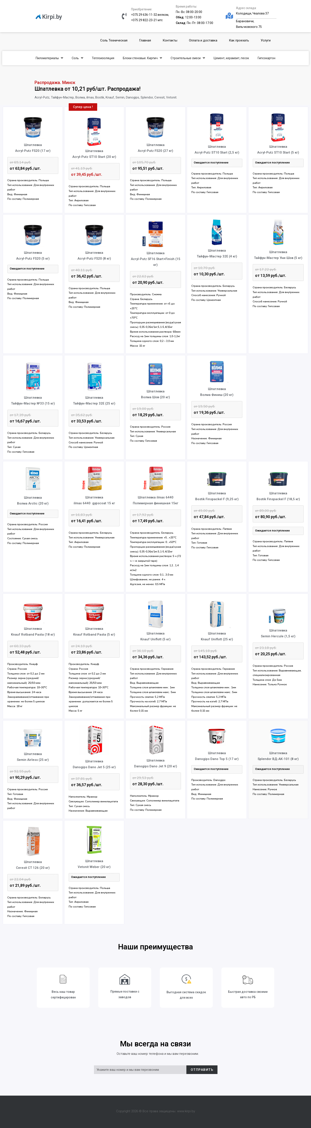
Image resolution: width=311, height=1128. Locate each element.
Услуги (266, 40)
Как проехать (239, 40)
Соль (77, 58)
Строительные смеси (188, 58)
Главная (145, 40)
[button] (83, 107)
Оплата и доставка (203, 40)
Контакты (170, 40)
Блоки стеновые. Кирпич (142, 58)
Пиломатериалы (49, 58)
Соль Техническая (113, 40)
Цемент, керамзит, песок (231, 58)
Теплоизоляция (103, 58)
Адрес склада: (246, 8)
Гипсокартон (266, 58)
